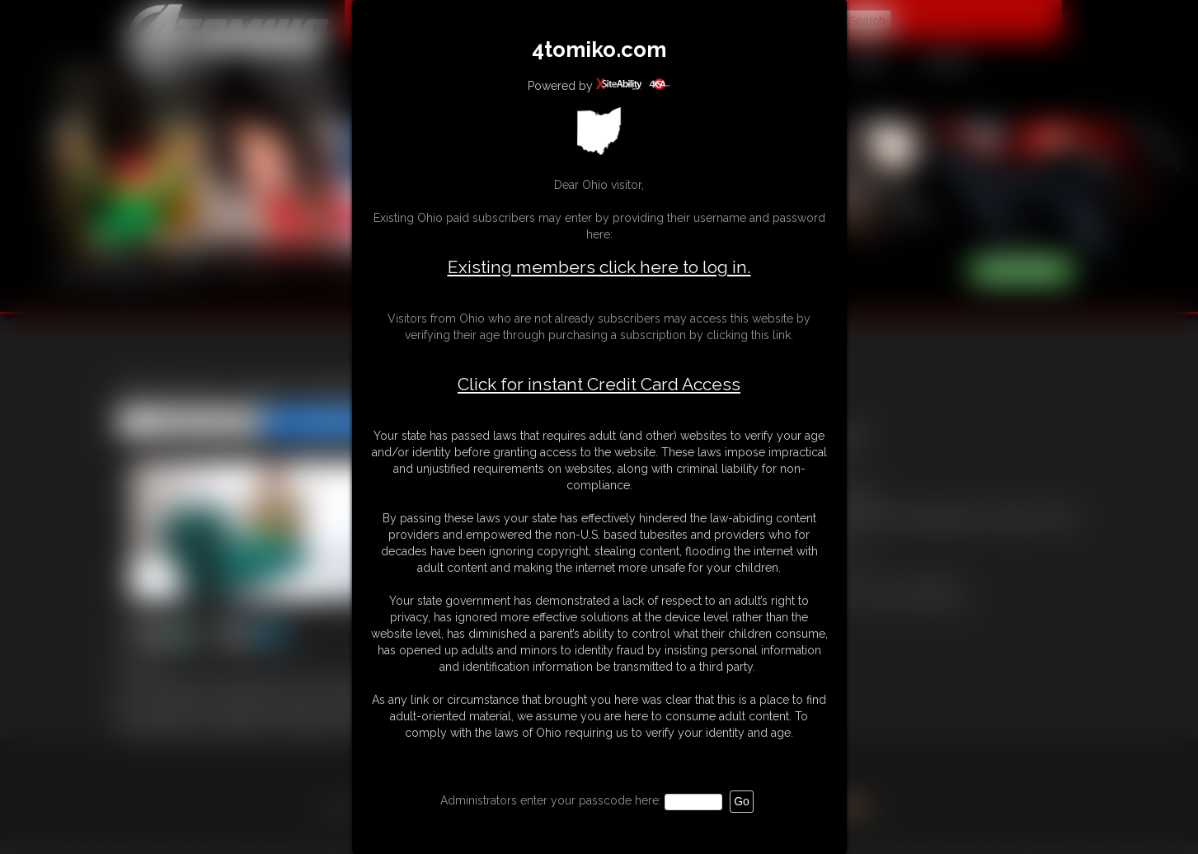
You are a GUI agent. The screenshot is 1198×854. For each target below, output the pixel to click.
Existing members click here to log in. (599, 267)
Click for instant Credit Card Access (599, 384)
